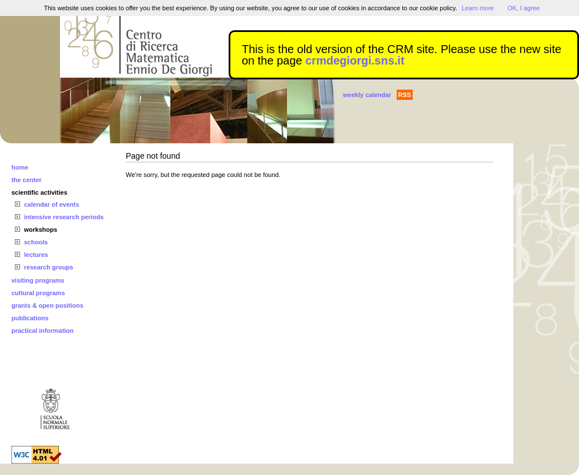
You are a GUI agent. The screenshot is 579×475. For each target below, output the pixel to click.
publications (30, 318)
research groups (48, 267)
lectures (36, 254)
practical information (42, 330)
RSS (405, 94)
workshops (40, 229)
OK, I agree (524, 8)
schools (36, 242)
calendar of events (51, 204)
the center (26, 179)
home (19, 167)
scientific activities (39, 192)
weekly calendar (367, 94)
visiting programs (37, 280)
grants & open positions (47, 305)
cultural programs (38, 292)
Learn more (478, 8)
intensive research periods (63, 217)
